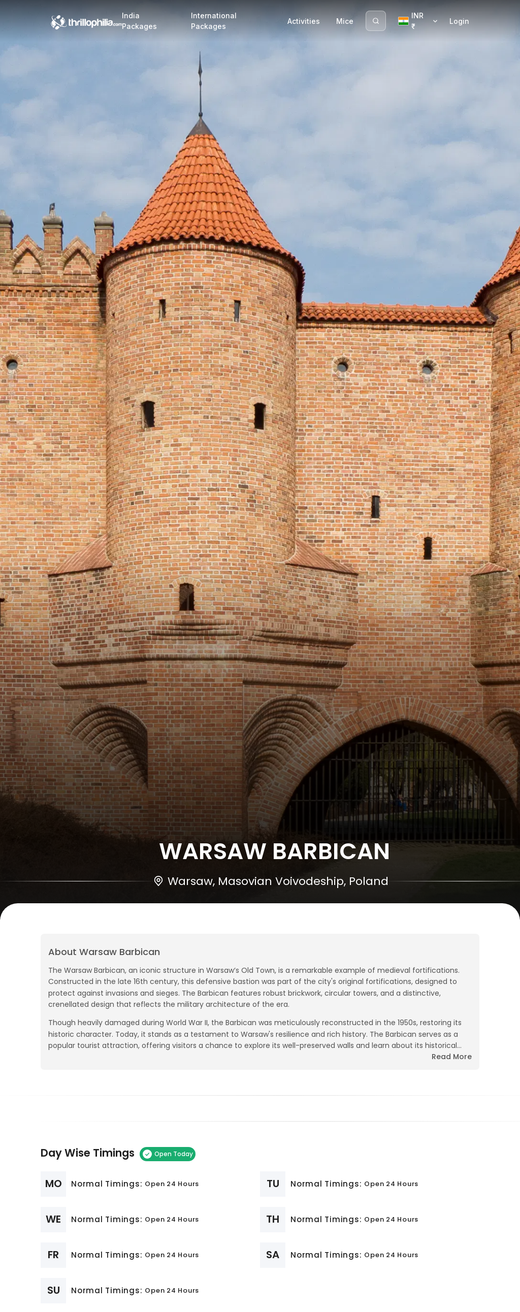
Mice (344, 21)
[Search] (376, 21)
